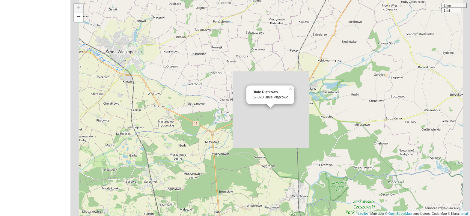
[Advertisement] (35, 108)
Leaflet (363, 213)
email (465, 213)
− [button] (79, 17)
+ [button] (79, 8)
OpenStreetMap (400, 213)
